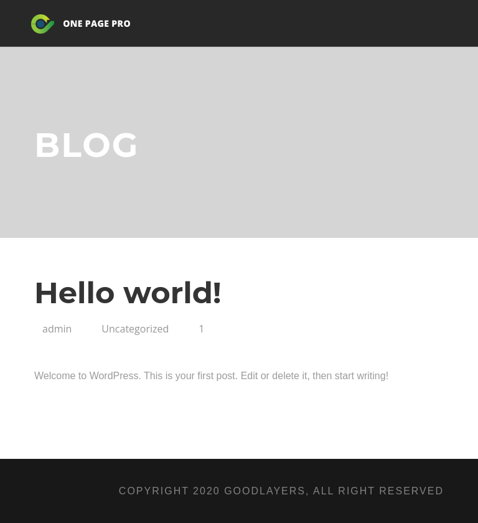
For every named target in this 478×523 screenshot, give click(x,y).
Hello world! (128, 293)
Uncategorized (135, 329)
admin (57, 329)
